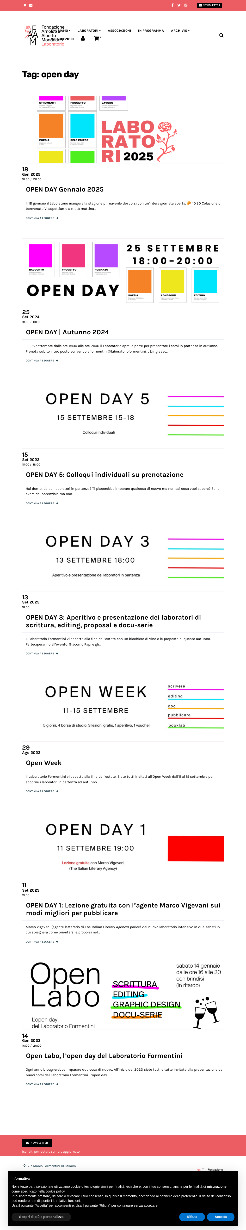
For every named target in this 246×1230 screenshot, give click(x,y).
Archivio (179, 30)
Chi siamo (59, 30)
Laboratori (88, 30)
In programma (151, 30)
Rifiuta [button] (192, 1217)
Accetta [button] (221, 1217)
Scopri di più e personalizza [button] (41, 1217)
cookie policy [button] (55, 1191)
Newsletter (209, 5)
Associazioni (119, 30)
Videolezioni (62, 39)
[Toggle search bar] (221, 35)
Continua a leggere (40, 218)
